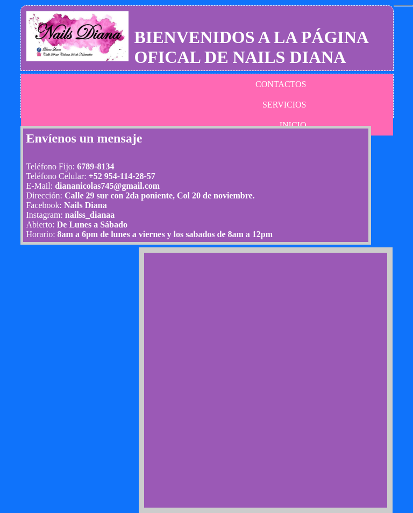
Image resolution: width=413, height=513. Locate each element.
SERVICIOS (284, 104)
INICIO (293, 125)
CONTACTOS (280, 84)
